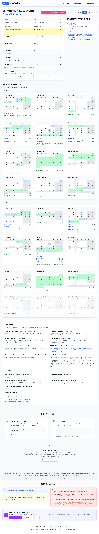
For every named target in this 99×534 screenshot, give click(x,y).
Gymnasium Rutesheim (73, 37)
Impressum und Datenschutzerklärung (35, 529)
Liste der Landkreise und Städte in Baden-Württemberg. (19, 357)
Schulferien (66, 3)
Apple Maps (80, 28)
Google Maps (72, 28)
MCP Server (35, 517)
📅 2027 (47, 76)
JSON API (26, 517)
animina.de (61, 12)
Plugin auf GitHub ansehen (18, 434)
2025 (79, 12)
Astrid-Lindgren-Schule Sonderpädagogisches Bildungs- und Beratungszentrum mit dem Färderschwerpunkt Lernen (81, 35)
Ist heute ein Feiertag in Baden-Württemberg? (18, 399)
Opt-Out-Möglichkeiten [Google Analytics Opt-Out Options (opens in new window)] (28, 490)
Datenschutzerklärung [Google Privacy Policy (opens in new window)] (12, 490)
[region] (33, 43)
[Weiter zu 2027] (94, 12)
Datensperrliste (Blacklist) (54, 529)
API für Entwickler (69, 529)
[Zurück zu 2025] (75, 12)
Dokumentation (16, 517)
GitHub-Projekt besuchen (49, 460)
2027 (90, 12)
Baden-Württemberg (12, 14)
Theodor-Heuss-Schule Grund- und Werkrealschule (79, 39)
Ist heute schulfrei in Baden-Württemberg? (17, 401)
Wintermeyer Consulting (50, 526)
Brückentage (78, 3)
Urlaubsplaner (91, 3)
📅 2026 (19, 76)
